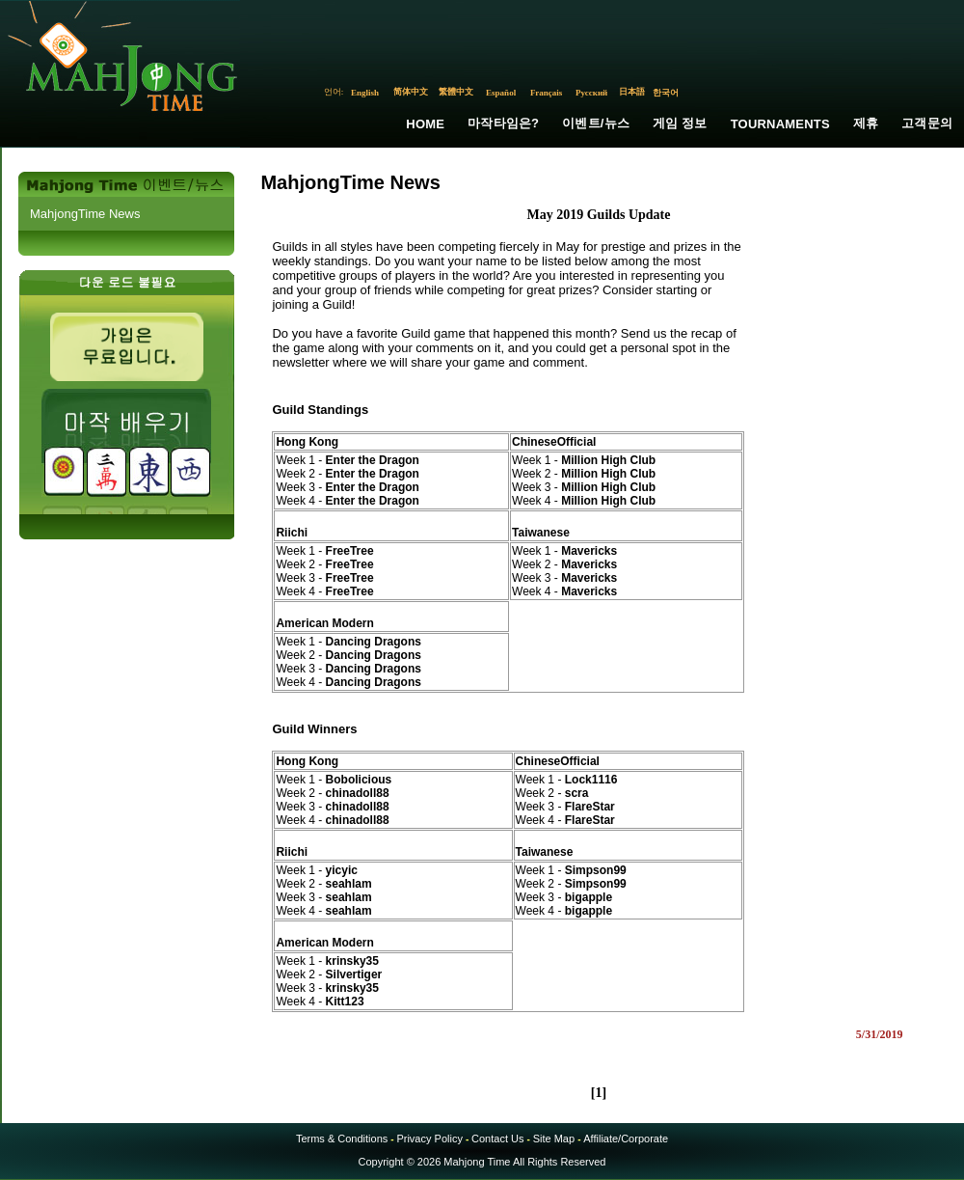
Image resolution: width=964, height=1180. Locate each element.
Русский (591, 92)
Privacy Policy (429, 1138)
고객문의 (926, 123)
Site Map (554, 1138)
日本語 (632, 91)
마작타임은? (503, 123)
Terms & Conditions (342, 1138)
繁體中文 (456, 91)
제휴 (865, 123)
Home (425, 124)
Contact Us (497, 1138)
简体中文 (410, 91)
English (365, 92)
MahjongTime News (85, 213)
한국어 (666, 92)
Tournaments (780, 124)
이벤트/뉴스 (595, 123)
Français (546, 92)
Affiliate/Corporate (625, 1138)
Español (501, 92)
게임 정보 (680, 123)
